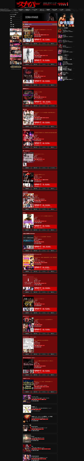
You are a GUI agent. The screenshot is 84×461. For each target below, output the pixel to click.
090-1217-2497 (36, 450)
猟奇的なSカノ (26, 88)
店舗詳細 (27, 43)
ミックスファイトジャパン (16, 69)
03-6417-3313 (38, 77)
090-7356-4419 (38, 222)
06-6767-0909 (38, 36)
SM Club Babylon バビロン (29, 357)
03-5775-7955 (38, 388)
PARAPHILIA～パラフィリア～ (30, 337)
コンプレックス (34, 396)
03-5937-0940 (38, 243)
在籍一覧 (35, 43)
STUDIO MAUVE (35, 456)
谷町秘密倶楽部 (26, 26)
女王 (24, 295)
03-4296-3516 (38, 264)
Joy (32, 446)
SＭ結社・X (34, 406)
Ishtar (24, 212)
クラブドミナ (26, 316)
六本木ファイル (26, 378)
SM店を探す (20, 10)
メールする (53, 105)
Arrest (32, 436)
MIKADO (25, 109)
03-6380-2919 (38, 347)
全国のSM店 (16, 12)
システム (43, 43)
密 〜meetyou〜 (26, 150)
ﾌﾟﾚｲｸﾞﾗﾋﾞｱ (68, 10)
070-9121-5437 (38, 367)
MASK (24, 68)
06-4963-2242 (38, 181)
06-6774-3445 (38, 202)
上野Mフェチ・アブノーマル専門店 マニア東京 (41, 416)
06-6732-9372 (38, 326)
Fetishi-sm (25, 171)
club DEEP (25, 192)
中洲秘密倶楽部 (26, 130)
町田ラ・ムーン (26, 47)
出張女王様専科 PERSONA (29, 233)
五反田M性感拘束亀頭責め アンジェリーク (32, 254)
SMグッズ (42, 10)
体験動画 (48, 10)
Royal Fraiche (34, 426)
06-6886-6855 (38, 305)
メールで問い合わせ (39, 98)
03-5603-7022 (36, 440)
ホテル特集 (61, 10)
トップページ (12, 12)
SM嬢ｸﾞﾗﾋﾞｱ (27, 10)
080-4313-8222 (36, 430)
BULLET (25, 275)
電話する (52, 43)
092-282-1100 (38, 140)
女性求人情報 (54, 10)
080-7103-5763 (38, 285)
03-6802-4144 (38, 119)
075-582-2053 (36, 401)
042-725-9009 (38, 57)
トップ (15, 10)
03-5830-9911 (35, 420)
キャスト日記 (34, 10)
